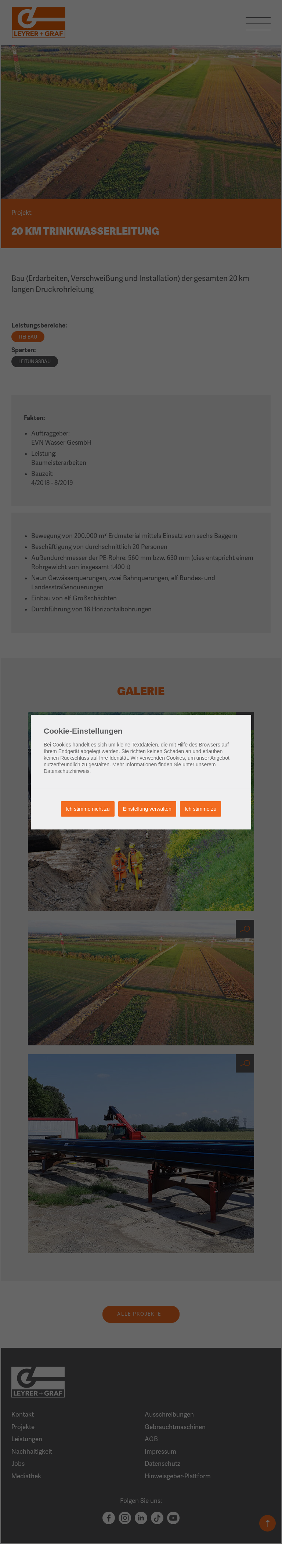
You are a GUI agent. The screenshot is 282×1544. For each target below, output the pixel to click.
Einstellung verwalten (147, 809)
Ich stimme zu (200, 809)
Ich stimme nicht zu (88, 809)
